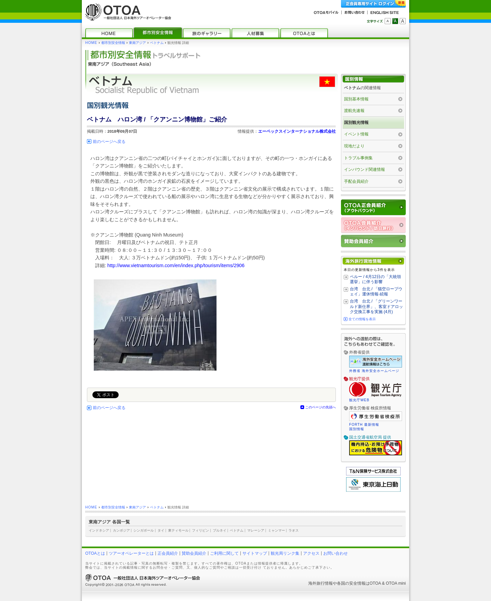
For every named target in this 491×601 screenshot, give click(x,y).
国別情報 (356, 429)
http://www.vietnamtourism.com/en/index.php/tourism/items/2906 (175, 265)
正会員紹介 (168, 553)
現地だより (354, 146)
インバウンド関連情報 (364, 169)
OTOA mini (396, 583)
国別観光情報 (356, 122)
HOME (91, 43)
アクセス (311, 553)
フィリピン (200, 530)
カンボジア (121, 530)
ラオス (293, 530)
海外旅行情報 (320, 583)
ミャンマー (276, 530)
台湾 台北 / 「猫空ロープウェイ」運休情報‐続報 (376, 292)
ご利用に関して (224, 553)
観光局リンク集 (285, 553)
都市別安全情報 (113, 43)
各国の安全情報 (351, 583)
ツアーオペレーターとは (131, 553)
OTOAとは (95, 553)
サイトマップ (254, 553)
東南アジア (137, 43)
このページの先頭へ (320, 407)
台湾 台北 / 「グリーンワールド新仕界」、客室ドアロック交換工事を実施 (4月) (376, 306)
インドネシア (99, 530)
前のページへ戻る (109, 142)
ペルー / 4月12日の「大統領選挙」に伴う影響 (375, 279)
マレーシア (255, 530)
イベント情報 (356, 134)
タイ (161, 530)
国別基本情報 (356, 99)
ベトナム (157, 43)
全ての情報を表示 (362, 319)
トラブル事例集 (358, 158)
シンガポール (143, 530)
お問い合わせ (335, 553)
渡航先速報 (354, 110)
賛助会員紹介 (194, 553)
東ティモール (178, 530)
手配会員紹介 (356, 181)
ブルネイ (219, 530)
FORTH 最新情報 (364, 424)
